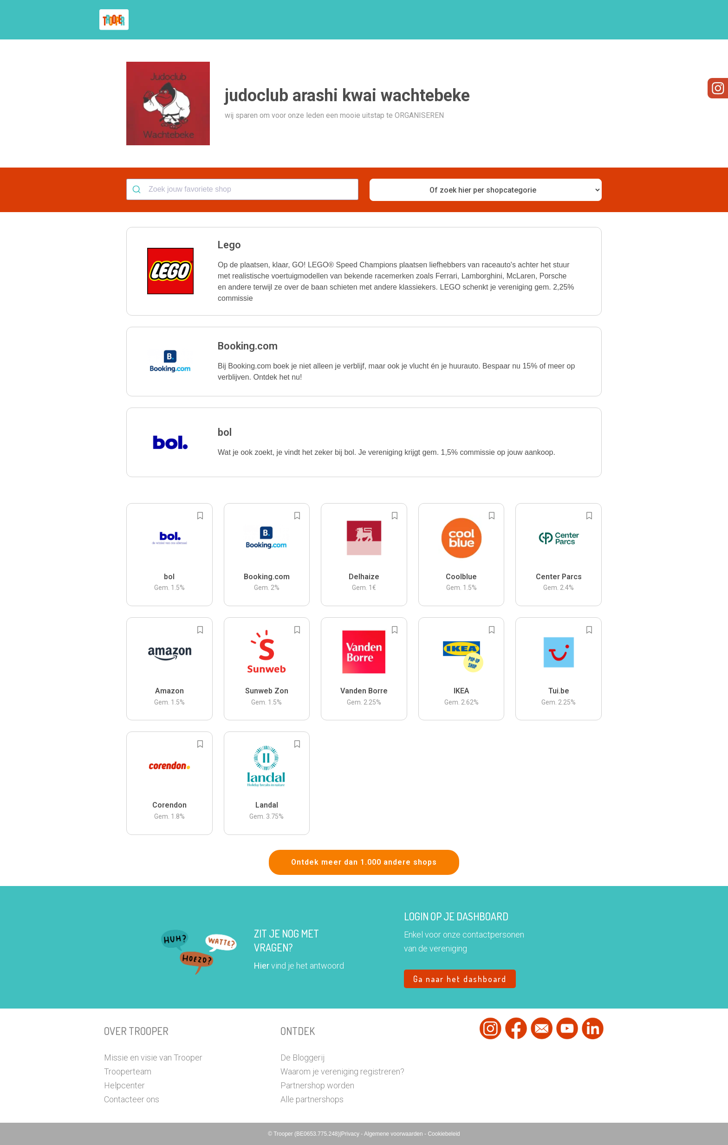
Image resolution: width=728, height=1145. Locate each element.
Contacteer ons (131, 1099)
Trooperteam (127, 1071)
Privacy (351, 1134)
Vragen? (583, 20)
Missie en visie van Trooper (153, 1057)
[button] (617, 20)
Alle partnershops (312, 1099)
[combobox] (242, 189)
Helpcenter (124, 1085)
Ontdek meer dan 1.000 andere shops (364, 862)
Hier (261, 965)
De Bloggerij (302, 1057)
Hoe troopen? (366, 20)
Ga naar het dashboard (460, 979)
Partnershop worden (317, 1085)
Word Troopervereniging (515, 20)
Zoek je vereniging (432, 20)
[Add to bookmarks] (200, 515)
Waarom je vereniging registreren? (342, 1071)
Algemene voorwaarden (394, 1134)
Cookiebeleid (444, 1134)
